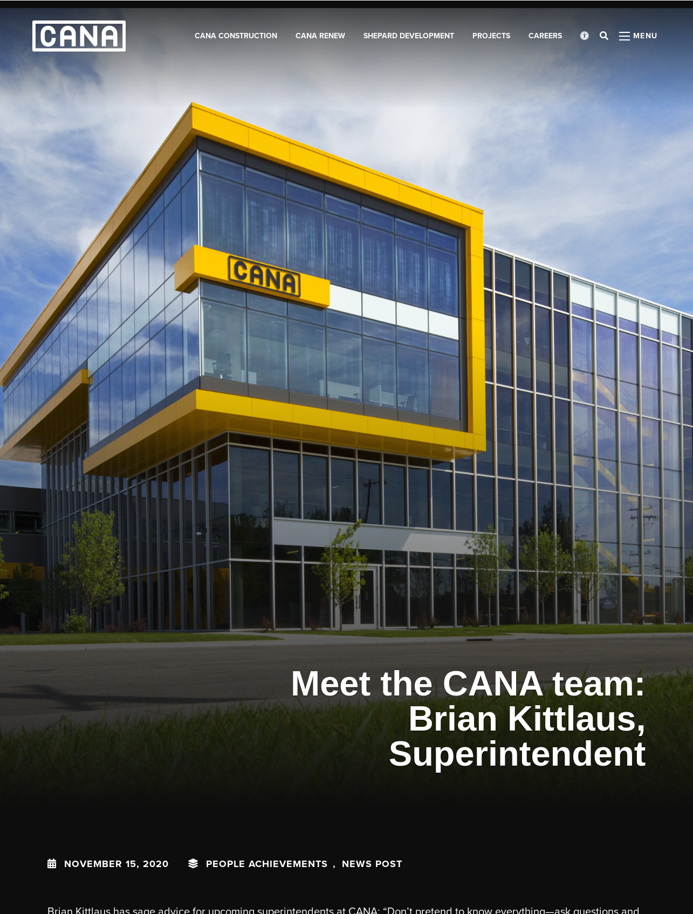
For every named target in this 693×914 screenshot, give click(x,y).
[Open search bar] (604, 37)
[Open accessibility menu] (584, 37)
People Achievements (267, 864)
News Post (372, 864)
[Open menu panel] (638, 37)
